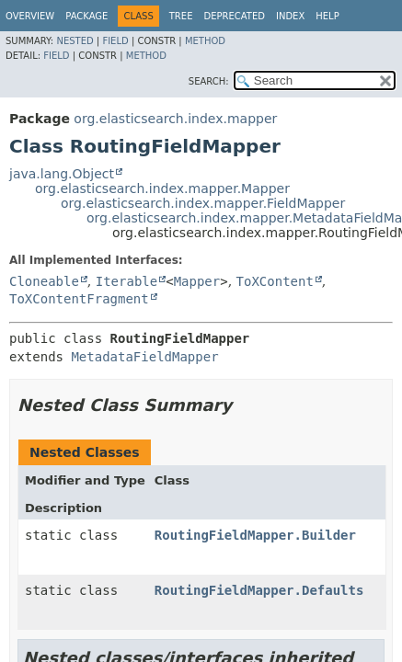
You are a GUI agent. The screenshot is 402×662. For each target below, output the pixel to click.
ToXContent (275, 281)
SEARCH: (209, 81)
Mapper (197, 281)
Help (327, 16)
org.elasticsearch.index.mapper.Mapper (162, 188)
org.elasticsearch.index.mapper (175, 118)
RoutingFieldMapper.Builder (255, 535)
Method (205, 41)
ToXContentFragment (79, 298)
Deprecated (234, 16)
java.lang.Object (61, 173)
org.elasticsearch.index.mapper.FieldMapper (203, 203)
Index (290, 16)
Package (86, 16)
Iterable (126, 281)
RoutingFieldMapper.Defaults (259, 590)
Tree (181, 16)
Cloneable (44, 281)
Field (115, 41)
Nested (74, 41)
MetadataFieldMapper (144, 356)
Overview (30, 16)
